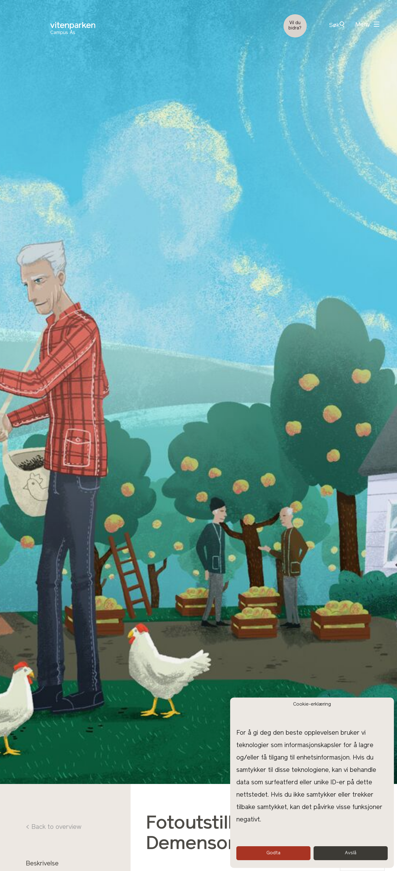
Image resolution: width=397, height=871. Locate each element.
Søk (336, 24)
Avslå (350, 853)
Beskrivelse (42, 864)
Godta (273, 853)
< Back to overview (53, 827)
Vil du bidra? (294, 26)
